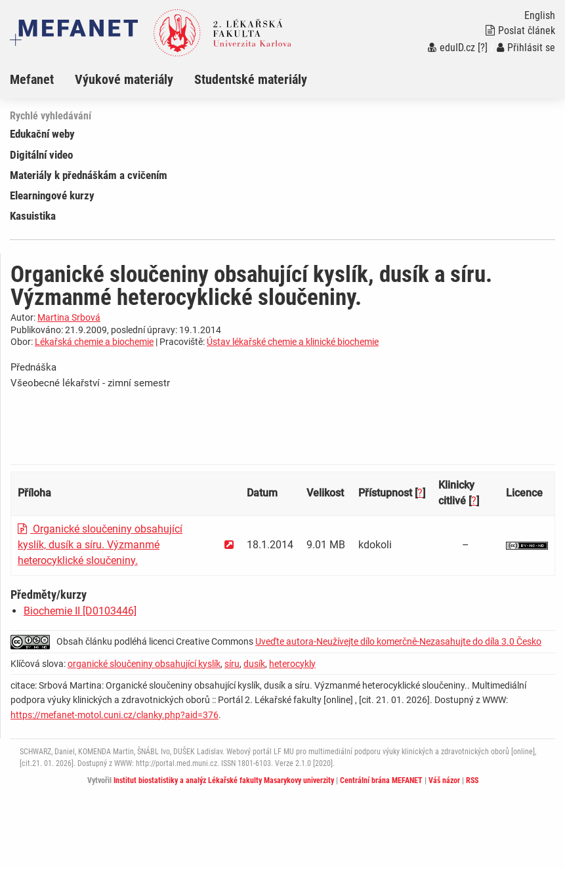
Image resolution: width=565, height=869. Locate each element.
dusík (254, 663)
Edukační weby (42, 133)
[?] (483, 47)
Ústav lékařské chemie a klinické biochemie (293, 341)
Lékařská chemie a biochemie (94, 341)
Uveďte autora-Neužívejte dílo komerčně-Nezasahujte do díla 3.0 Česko (398, 641)
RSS (472, 780)
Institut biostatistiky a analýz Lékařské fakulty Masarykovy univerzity (224, 780)
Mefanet (32, 79)
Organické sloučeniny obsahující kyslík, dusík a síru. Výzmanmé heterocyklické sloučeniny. (100, 545)
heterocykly (292, 663)
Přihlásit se (526, 47)
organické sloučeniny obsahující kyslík (144, 663)
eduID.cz (451, 47)
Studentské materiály (250, 79)
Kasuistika (33, 215)
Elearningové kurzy (52, 195)
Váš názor (444, 780)
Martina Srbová (68, 317)
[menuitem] (42, 79)
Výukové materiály (124, 79)
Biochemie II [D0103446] (80, 611)
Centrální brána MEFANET (381, 780)
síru (232, 663)
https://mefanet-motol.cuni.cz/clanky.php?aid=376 (114, 715)
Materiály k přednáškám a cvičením (88, 175)
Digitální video (41, 154)
